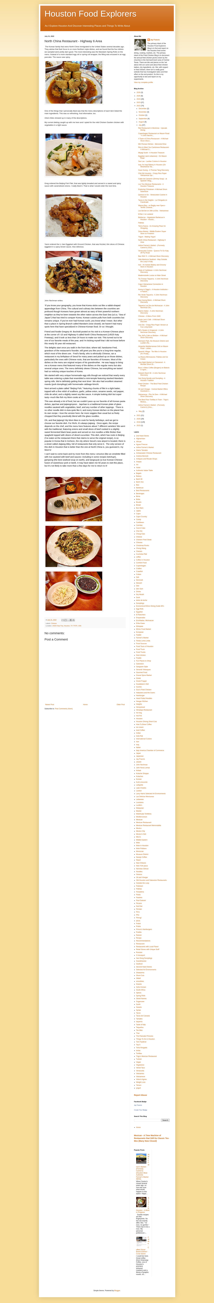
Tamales (139, 1019)
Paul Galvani (141, 900)
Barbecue (139, 488)
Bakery (138, 476)
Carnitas (139, 525)
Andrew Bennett (142, 456)
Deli (137, 577)
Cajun (138, 514)
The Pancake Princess (144, 1036)
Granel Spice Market (144, 675)
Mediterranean (141, 817)
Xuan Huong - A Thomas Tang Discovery (153, 170)
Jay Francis (155, 40)
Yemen (138, 1085)
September (143, 119)
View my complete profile (143, 82)
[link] (71, 331)
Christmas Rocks (142, 545)
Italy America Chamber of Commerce (150, 750)
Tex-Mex (139, 1030)
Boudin (138, 502)
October (142, 115)
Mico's (138, 837)
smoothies (140, 981)
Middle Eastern (142, 840)
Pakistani (139, 886)
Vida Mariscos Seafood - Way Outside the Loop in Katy (152, 260)
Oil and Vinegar (142, 877)
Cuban (138, 574)
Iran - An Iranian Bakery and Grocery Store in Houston (152, 266)
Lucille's (139, 805)
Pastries (139, 897)
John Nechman (142, 765)
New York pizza (142, 866)
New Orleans (141, 863)
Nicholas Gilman (142, 869)
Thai (137, 1033)
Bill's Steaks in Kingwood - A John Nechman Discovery (151, 331)
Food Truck (140, 649)
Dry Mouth (140, 594)
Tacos (138, 1013)
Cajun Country (141, 517)
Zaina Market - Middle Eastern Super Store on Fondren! (152, 232)
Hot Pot (139, 716)
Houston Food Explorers (90, 13)
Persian (139, 909)
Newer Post (49, 705)
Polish (138, 924)
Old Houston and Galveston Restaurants (151, 880)
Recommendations (143, 941)
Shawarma (140, 973)
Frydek (138, 658)
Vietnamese (140, 1077)
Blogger (117, 1291)
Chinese (54, 623)
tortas (138, 1050)
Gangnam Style (142, 667)
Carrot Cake (140, 528)
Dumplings (140, 603)
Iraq (137, 745)
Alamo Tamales (142, 450)
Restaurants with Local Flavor (147, 947)
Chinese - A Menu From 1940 (149, 316)
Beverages (140, 494)
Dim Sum (139, 589)
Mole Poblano (141, 849)
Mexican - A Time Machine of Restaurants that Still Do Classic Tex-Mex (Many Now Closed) (151, 1138)
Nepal (138, 860)
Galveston (140, 664)
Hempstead (140, 707)
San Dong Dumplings (144, 958)
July (140, 125)
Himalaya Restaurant (144, 710)
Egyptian (139, 612)
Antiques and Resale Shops (146, 459)
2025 (139, 96)
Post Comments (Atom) (64, 709)
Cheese (139, 537)
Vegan (138, 1062)
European (140, 632)
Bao (137, 485)
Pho (137, 915)
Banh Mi (139, 479)
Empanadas (140, 618)
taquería (139, 1022)
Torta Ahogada (141, 1048)
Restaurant (140, 944)
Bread (138, 505)
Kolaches (139, 776)
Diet (137, 586)
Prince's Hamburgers (144, 929)
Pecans (139, 903)
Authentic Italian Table (144, 470)
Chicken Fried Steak (144, 540)
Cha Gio (139, 531)
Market (138, 811)
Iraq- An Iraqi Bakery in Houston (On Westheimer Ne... (152, 166)
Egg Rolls (139, 609)
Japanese (140, 756)
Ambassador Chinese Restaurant (148, 453)
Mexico (139, 828)
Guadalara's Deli (142, 684)
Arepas (139, 462)
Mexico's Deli (141, 834)
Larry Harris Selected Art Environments (151, 794)
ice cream (140, 727)
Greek (138, 678)
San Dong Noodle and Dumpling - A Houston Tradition (151, 379)
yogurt (138, 1088)
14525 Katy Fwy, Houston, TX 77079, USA (66, 626)
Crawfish (139, 571)
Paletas (141, 223)
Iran (137, 742)
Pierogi (138, 918)
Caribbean (140, 522)
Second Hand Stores (144, 967)
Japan (138, 753)
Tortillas (139, 1053)
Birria (138, 496)
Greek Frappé (141, 681)
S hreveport (140, 955)
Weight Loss (141, 1082)
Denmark (139, 580)
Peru (138, 912)
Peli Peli (139, 906)
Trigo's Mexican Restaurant (146, 1056)
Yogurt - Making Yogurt (146, 237)
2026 (139, 92)
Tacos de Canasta (143, 1016)
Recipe (138, 938)
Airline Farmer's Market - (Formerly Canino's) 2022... (151, 246)
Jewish (138, 762)
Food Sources (141, 644)
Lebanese (140, 799)
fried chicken (141, 655)
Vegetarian (140, 1065)
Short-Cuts (140, 975)
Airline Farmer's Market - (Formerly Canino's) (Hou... (151, 406)
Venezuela (140, 1071)
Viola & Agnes (141, 1079)
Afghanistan (140, 439)
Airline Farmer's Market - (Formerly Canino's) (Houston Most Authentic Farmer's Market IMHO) (142, 1167)
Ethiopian (139, 626)
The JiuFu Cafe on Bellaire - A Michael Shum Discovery (152, 337)
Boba (138, 499)
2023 (139, 102)
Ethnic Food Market (143, 629)
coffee (138, 557)
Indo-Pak (139, 736)
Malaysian (140, 808)
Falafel (138, 635)
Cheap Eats (140, 534)
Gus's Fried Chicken (144, 690)
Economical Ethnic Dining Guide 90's (150, 606)
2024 (139, 99)
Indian (138, 733)
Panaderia (140, 892)
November (143, 112)
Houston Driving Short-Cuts (146, 722)
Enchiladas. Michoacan (145, 620)
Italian (138, 747)
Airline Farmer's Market (145, 447)
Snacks (139, 984)
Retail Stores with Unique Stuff (147, 949)
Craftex (139, 569)
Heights (139, 704)
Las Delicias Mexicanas (145, 797)
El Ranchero (141, 615)
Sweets (139, 1007)
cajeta (138, 511)
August (141, 122)
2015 (139, 425)
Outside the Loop (142, 883)
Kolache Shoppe (142, 773)
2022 (139, 106)
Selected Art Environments (146, 970)
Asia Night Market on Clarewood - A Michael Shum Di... (151, 363)
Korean (139, 779)
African (138, 442)
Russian (139, 952)
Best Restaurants (142, 491)
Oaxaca (139, 874)
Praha (138, 926)
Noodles (139, 872)
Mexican (139, 820)
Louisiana (139, 802)
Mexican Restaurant (143, 822)
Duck (138, 597)
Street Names (141, 999)
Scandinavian (141, 961)
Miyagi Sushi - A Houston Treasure (151, 153)
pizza (138, 921)
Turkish (139, 1059)
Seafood (139, 964)
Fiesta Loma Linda (143, 641)
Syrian (138, 1010)
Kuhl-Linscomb (141, 782)
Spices (138, 993)
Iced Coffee (140, 730)
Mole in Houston (142, 846)
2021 (139, 415)
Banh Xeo (140, 482)
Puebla (138, 932)
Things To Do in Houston (145, 1039)
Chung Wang (141, 548)
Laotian (139, 791)
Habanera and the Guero (145, 693)
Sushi (138, 1004)
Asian (138, 467)
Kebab (138, 771)
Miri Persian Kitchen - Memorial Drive (152, 144)
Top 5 (138, 1045)
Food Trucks (141, 652)
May (140, 411)
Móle (138, 843)
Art (137, 465)
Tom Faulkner (141, 1042)
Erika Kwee (140, 623)
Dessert (139, 583)
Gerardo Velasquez (143, 670)
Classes (139, 551)
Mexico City (140, 831)
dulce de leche (141, 600)
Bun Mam (139, 508)
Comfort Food (141, 563)
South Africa (140, 990)
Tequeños (140, 1027)
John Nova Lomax (143, 768)
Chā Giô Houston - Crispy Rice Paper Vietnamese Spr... (152, 174)
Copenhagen (141, 566)
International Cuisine (144, 739)
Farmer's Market (142, 638)
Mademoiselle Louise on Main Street (152, 275)
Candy (138, 519)
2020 (139, 419)
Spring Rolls (140, 996)
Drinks (138, 592)
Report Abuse (140, 1095)
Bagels (138, 473)
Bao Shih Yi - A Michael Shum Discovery (153, 256)
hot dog (139, 713)
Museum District (142, 854)
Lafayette (139, 785)
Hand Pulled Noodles (144, 698)
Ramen (139, 935)
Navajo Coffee (141, 857)
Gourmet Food (141, 672)
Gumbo (139, 687)
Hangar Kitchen (142, 701)
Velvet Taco (140, 1068)
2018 (139, 422)
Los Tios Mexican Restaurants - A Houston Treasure (150, 185)
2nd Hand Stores (142, 436)
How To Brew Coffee (144, 724)
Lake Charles (141, 788)
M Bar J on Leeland (145, 214)
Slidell (138, 978)
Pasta (138, 895)
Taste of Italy (141, 1025)
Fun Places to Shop (143, 661)
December (143, 109)
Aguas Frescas (142, 444)
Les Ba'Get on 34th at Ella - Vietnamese (153, 211)
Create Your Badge (140, 1110)
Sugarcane (140, 1002)
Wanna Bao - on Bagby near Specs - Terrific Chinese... (152, 206)
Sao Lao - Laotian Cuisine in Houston (152, 161)
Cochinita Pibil (141, 554)
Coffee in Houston (143, 560)
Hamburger (140, 696)
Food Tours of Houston (144, 646)
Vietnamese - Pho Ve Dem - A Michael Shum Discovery (152, 395)
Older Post (121, 705)
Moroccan (140, 851)
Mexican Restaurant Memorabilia (148, 825)
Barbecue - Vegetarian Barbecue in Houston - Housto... (151, 218)
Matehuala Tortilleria (143, 814)
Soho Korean (141, 987)
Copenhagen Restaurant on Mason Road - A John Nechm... (153, 134)
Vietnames (140, 1074)
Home (85, 705)
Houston (139, 719)
